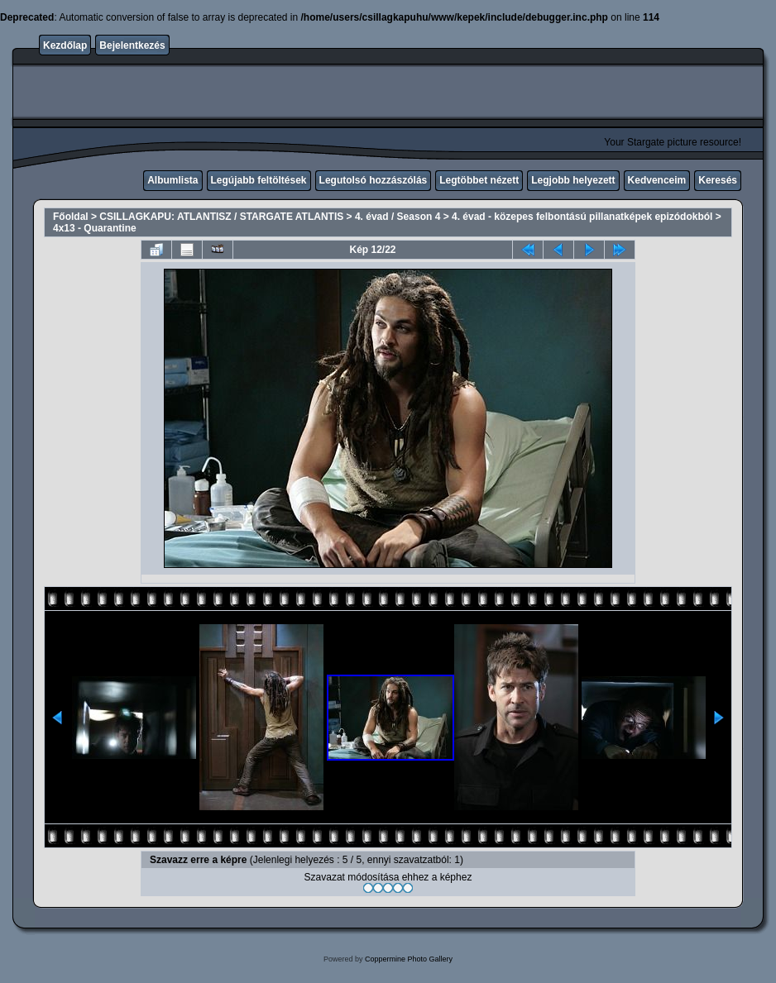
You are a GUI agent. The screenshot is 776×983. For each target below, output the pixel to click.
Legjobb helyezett (573, 180)
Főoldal (71, 216)
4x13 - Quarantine (95, 228)
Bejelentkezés (132, 45)
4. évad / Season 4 (397, 216)
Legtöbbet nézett (479, 180)
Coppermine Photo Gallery (409, 959)
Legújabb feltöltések (259, 180)
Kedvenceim (657, 180)
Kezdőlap (65, 45)
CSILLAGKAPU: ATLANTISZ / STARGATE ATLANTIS (221, 216)
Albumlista (172, 180)
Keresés (717, 180)
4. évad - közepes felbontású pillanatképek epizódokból (582, 216)
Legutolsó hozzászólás (373, 180)
